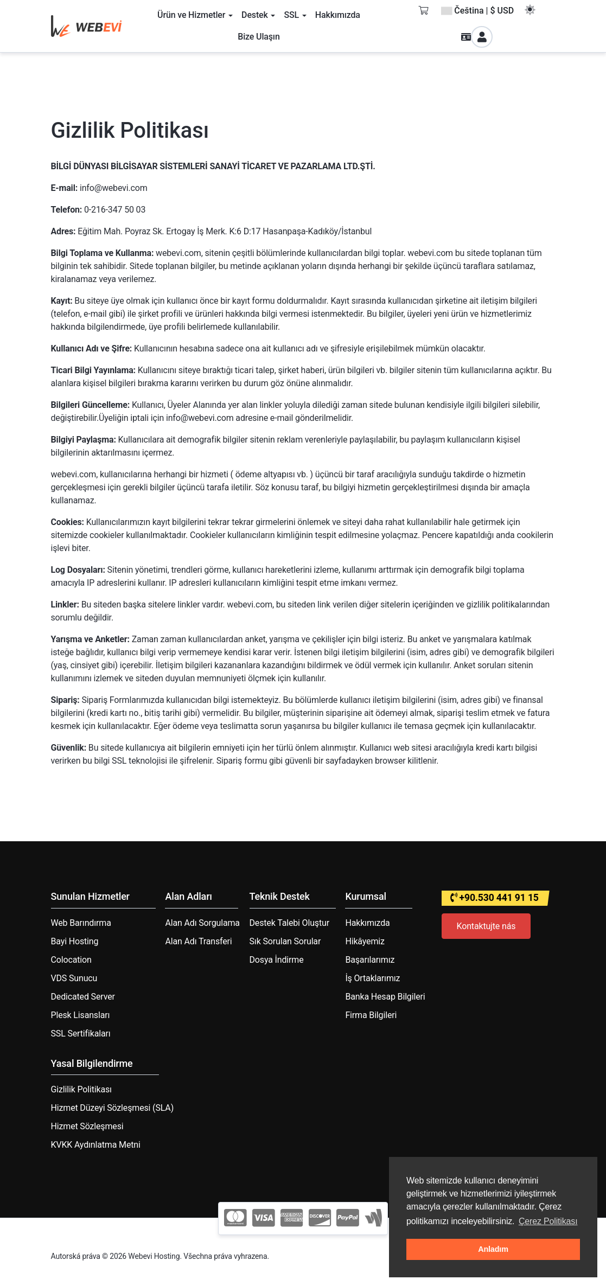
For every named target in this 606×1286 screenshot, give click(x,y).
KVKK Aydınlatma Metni (96, 1145)
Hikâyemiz (364, 941)
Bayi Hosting (75, 941)
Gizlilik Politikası (81, 1089)
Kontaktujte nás (486, 926)
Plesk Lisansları (80, 1015)
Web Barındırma (81, 923)
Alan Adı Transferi (198, 941)
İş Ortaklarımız (372, 978)
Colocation (71, 960)
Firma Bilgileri (371, 1015)
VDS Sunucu (74, 978)
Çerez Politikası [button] (548, 1221)
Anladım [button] (493, 1249)
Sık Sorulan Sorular (285, 941)
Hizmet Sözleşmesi (87, 1126)
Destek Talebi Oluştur (289, 923)
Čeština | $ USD (477, 10)
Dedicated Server (83, 996)
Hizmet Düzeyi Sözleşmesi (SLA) (112, 1108)
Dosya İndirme (277, 960)
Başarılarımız (369, 960)
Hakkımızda (367, 923)
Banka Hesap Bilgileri (385, 996)
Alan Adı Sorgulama (202, 923)
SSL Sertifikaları (81, 1033)
